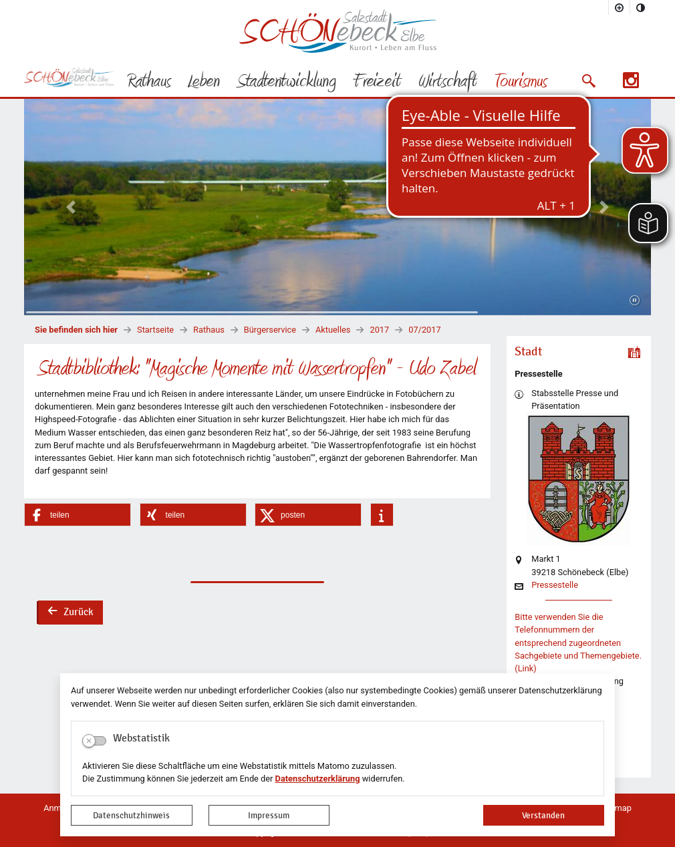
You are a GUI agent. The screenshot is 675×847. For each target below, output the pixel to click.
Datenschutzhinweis (131, 815)
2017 (379, 330)
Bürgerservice (270, 330)
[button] (588, 81)
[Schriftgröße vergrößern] (619, 7)
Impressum (268, 815)
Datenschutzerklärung (317, 779)
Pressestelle (554, 585)
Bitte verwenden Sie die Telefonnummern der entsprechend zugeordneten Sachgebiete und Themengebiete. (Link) (578, 642)
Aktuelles (332, 330)
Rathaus (209, 330)
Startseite (155, 330)
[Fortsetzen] (634, 301)
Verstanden (543, 815)
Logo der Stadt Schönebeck (338, 31)
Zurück (70, 613)
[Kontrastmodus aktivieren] (641, 7)
